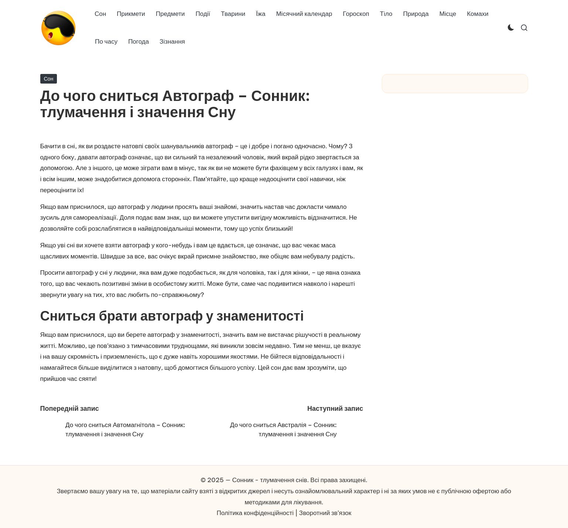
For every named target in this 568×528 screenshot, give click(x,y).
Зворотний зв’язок (325, 513)
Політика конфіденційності (255, 513)
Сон (49, 78)
